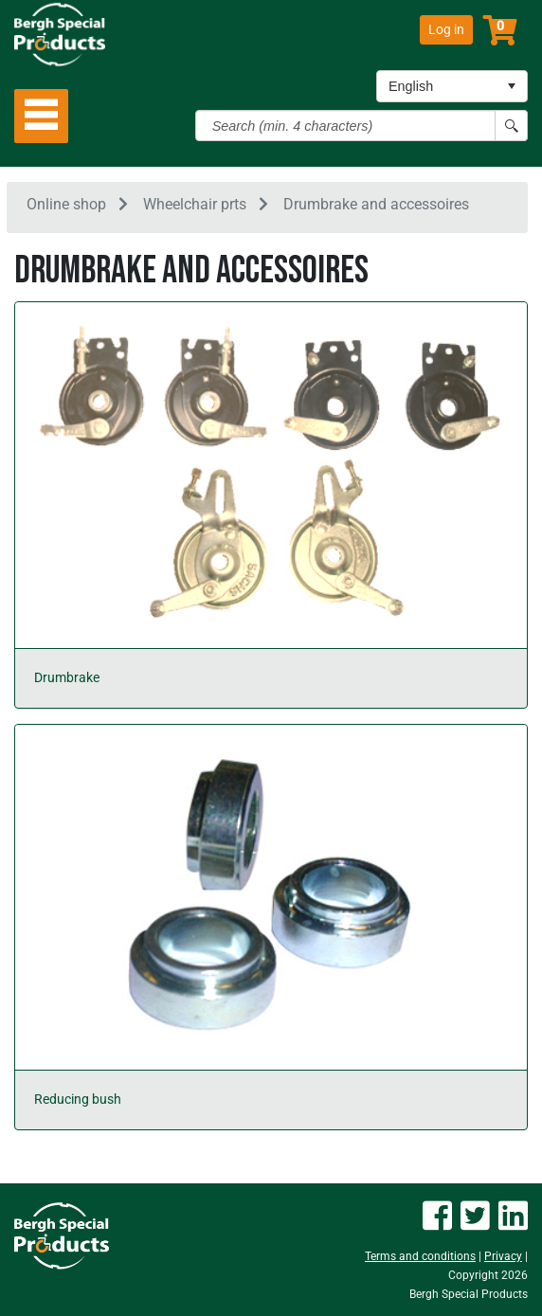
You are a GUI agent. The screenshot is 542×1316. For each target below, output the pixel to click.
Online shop (66, 204)
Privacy (503, 1256)
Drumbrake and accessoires (376, 204)
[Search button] (511, 125)
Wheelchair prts (194, 204)
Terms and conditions (420, 1256)
